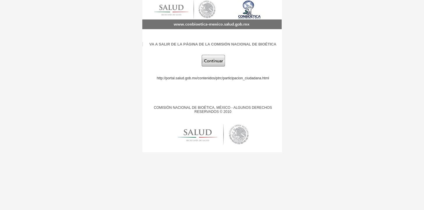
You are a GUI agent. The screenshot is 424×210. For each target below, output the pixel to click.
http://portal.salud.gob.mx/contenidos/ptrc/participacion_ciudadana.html (213, 78)
